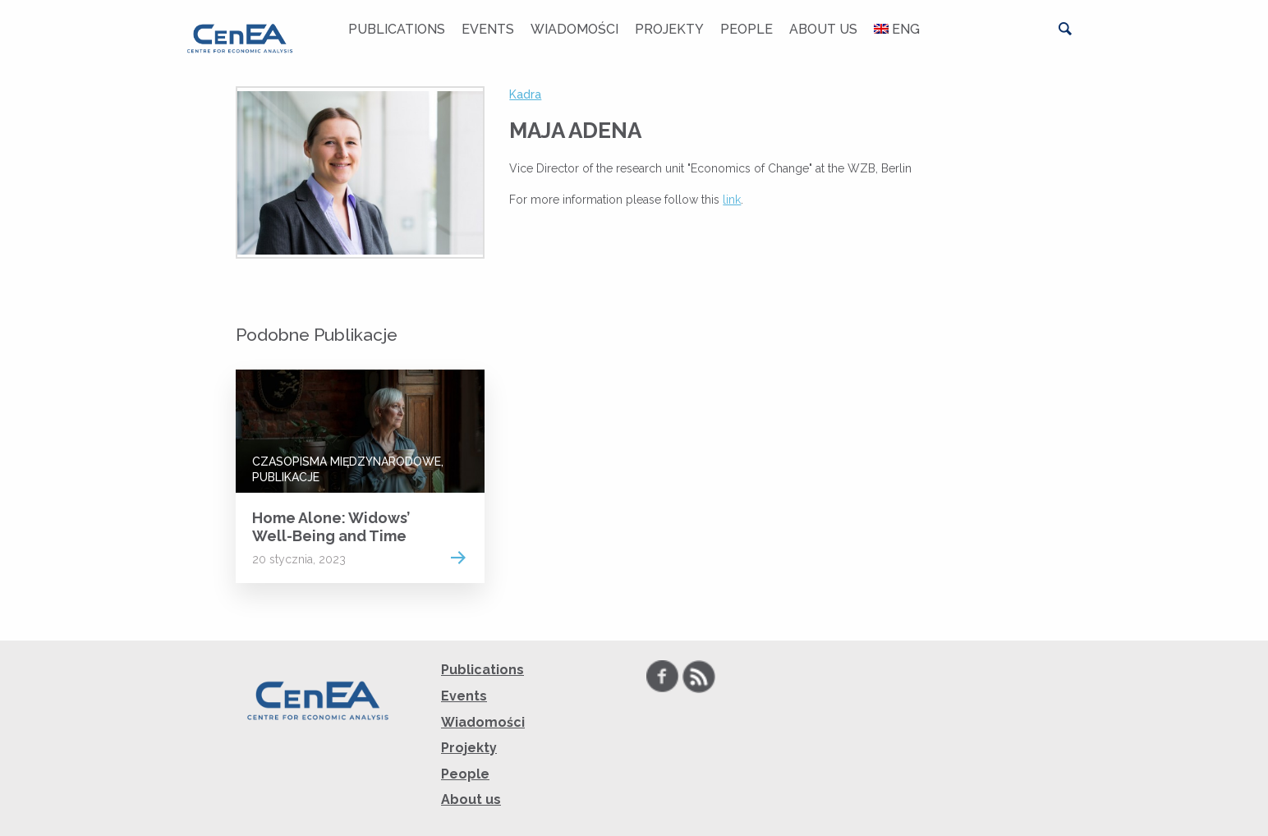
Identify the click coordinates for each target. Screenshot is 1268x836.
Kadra (525, 94)
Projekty (669, 29)
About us (823, 29)
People (746, 29)
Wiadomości (574, 29)
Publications (396, 29)
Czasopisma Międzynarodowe (346, 461)
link (732, 199)
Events (488, 29)
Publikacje (285, 477)
